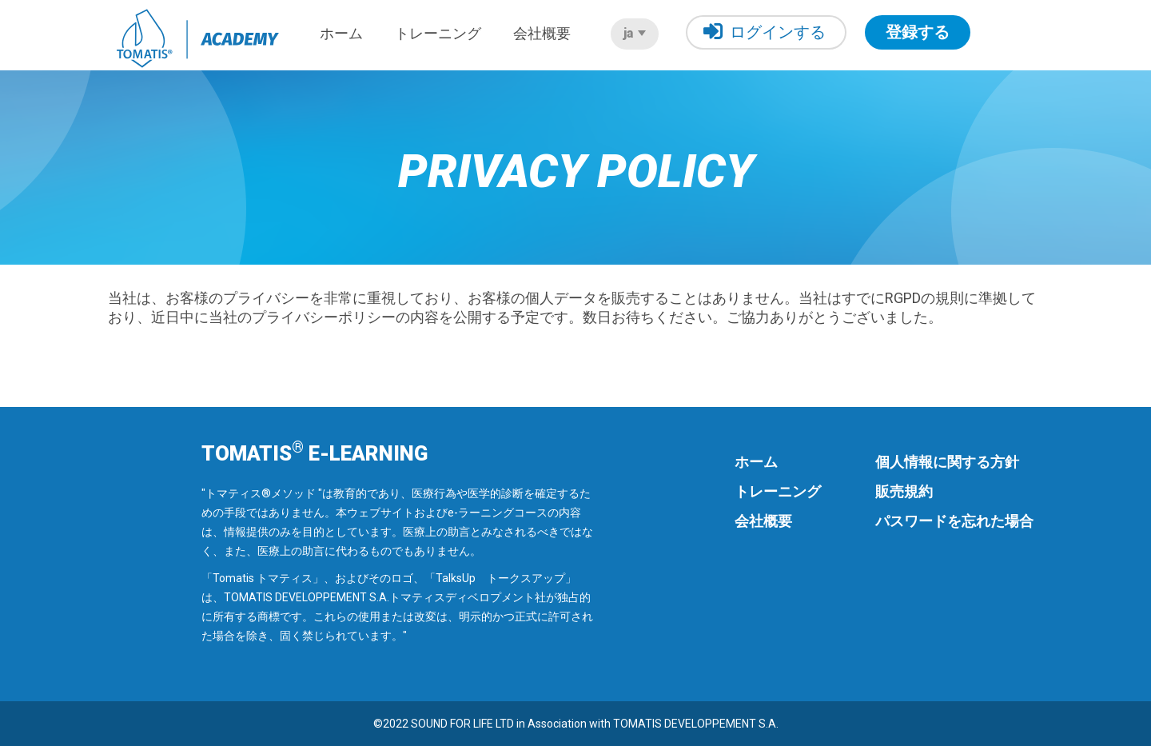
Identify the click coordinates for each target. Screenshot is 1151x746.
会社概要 (542, 33)
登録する (918, 32)
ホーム (341, 33)
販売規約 (904, 491)
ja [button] (634, 33)
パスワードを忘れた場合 (954, 521)
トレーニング (438, 33)
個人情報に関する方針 (947, 461)
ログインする (764, 31)
